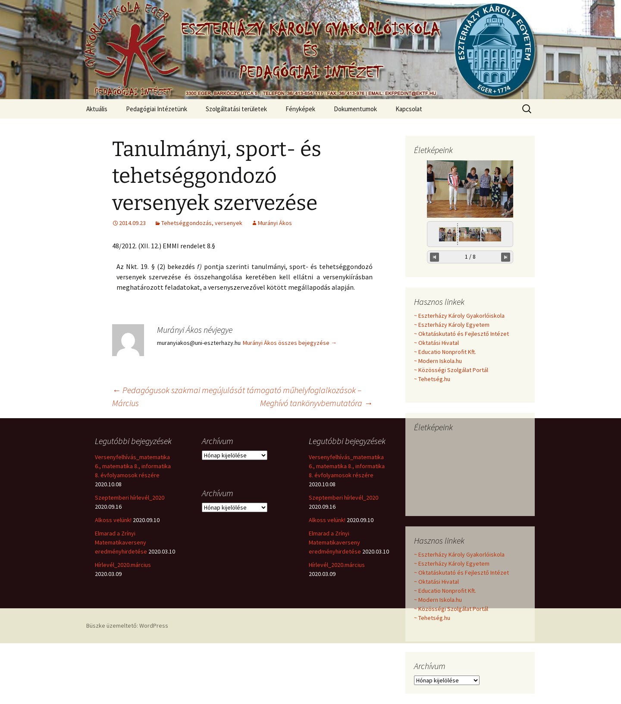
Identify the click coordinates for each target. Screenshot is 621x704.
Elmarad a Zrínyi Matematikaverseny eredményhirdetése (121, 542)
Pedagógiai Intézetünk (156, 109)
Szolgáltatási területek (236, 109)
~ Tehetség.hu (432, 379)
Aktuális (96, 109)
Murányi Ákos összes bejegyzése (290, 343)
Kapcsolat (408, 109)
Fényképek (300, 109)
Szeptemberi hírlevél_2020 (129, 497)
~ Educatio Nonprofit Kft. (445, 352)
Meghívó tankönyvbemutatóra (316, 402)
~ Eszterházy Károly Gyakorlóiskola (459, 315)
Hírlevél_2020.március (123, 565)
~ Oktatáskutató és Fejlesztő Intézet (461, 334)
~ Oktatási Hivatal (436, 343)
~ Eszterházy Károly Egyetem (451, 325)
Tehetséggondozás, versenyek (201, 223)
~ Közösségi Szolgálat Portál (451, 370)
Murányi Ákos (275, 223)
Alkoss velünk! (113, 520)
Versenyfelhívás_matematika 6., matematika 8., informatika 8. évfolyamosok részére (133, 466)
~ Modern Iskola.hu (438, 361)
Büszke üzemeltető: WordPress (127, 625)
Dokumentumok (355, 109)
